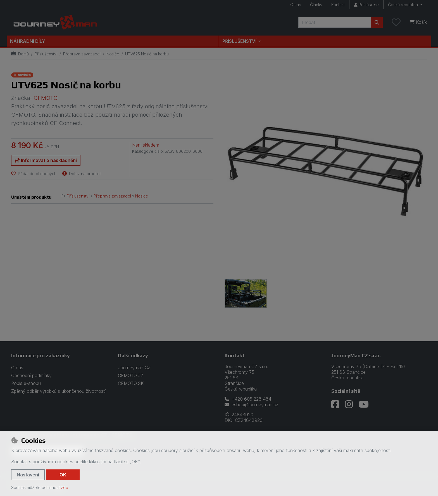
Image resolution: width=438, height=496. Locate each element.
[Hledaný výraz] (334, 22)
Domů (20, 53)
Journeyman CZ (134, 367)
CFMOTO (46, 98)
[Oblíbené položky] (396, 22)
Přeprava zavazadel (82, 53)
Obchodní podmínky (31, 375)
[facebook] (335, 404)
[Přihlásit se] (366, 4)
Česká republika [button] (403, 4)
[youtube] (364, 404)
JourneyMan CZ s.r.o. (356, 355)
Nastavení (28, 475)
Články (316, 4)
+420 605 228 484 (248, 399)
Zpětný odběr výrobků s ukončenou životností (58, 391)
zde (64, 487)
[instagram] (349, 404)
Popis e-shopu (26, 383)
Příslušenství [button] (239, 41)
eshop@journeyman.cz (251, 404)
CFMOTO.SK (131, 383)
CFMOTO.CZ (130, 375)
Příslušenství (46, 53)
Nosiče (112, 53)
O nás (295, 4)
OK (62, 475)
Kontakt (338, 4)
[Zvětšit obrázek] (326, 172)
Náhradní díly (27, 41)
